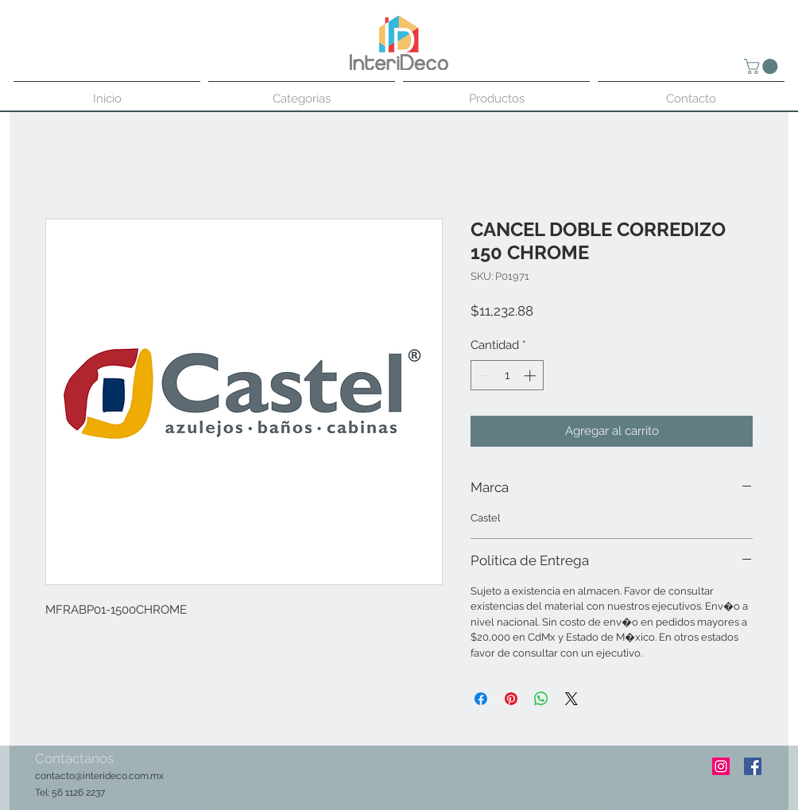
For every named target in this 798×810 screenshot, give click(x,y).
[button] (762, 66)
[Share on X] (571, 698)
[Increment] (531, 375)
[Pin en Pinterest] (511, 698)
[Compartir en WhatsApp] (541, 698)
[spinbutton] (507, 375)
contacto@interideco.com (92, 775)
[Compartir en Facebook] (480, 698)
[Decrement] (483, 375)
